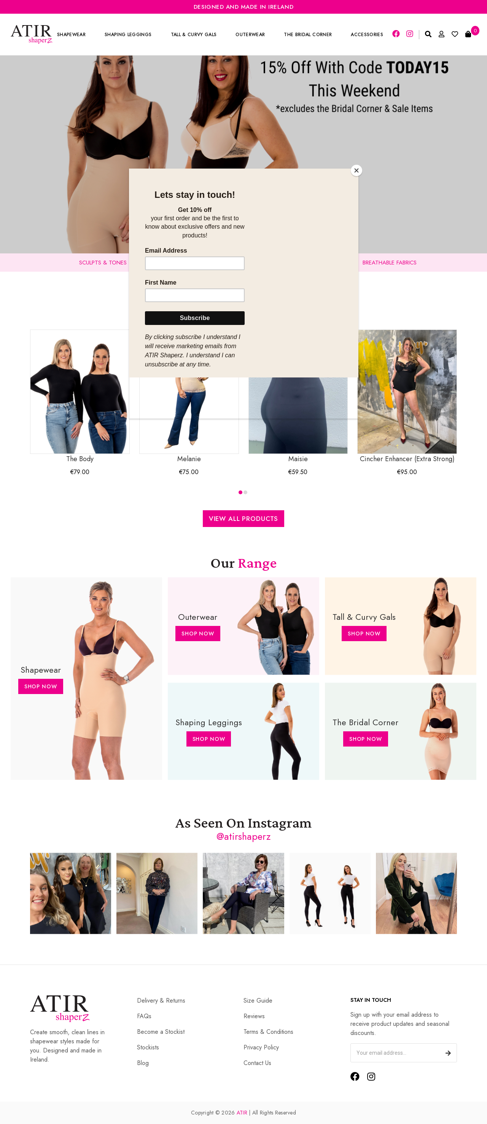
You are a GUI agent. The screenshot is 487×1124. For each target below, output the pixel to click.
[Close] (356, 170)
